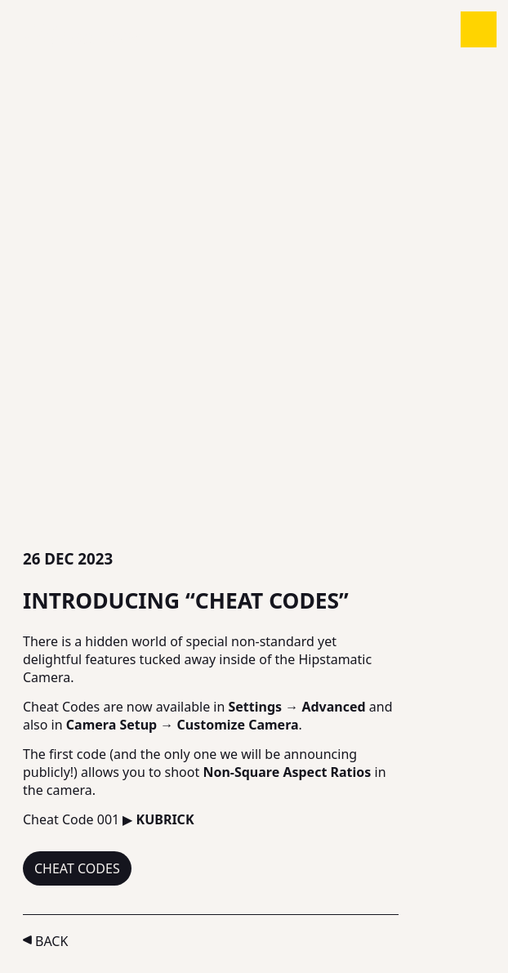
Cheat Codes (77, 868)
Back (51, 941)
